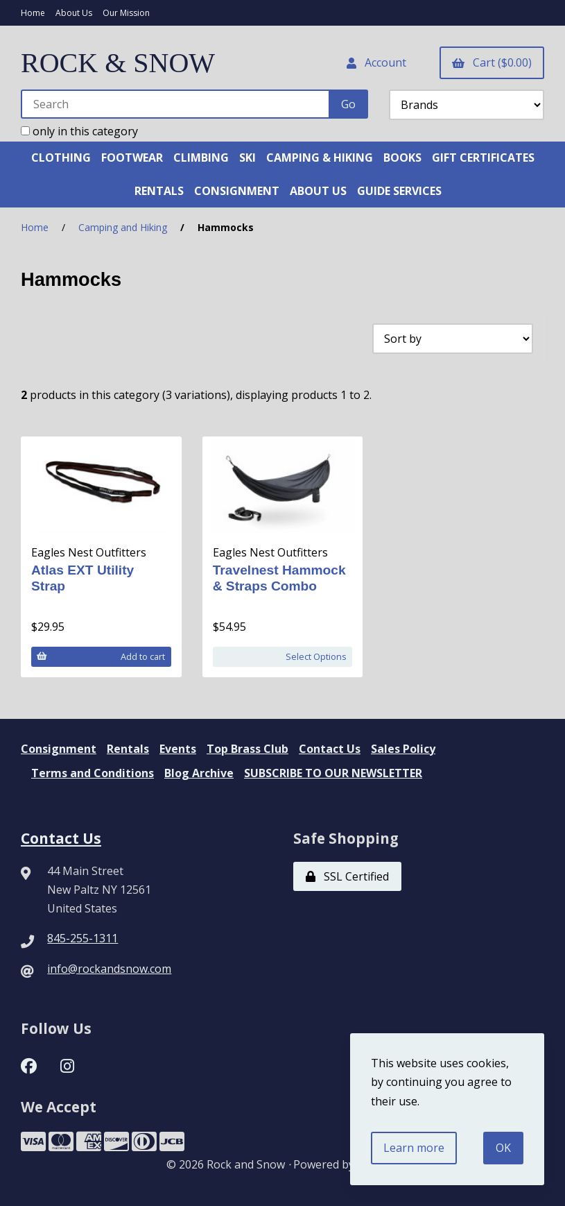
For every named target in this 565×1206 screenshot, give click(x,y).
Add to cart (101, 656)
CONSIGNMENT (236, 190)
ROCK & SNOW (118, 62)
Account (376, 62)
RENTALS (159, 190)
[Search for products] (176, 104)
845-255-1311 (82, 938)
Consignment (58, 748)
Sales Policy (403, 748)
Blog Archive (199, 773)
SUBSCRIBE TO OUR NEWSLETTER (333, 773)
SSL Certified (347, 876)
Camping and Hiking (122, 227)
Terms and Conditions (92, 773)
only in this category (79, 131)
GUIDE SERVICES (399, 190)
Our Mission (126, 13)
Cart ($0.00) (492, 62)
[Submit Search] (348, 104)
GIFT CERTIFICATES (483, 157)
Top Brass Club (247, 748)
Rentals (128, 748)
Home (33, 13)
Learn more (413, 1147)
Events (177, 748)
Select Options (316, 656)
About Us (73, 13)
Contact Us (329, 748)
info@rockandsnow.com (109, 968)
